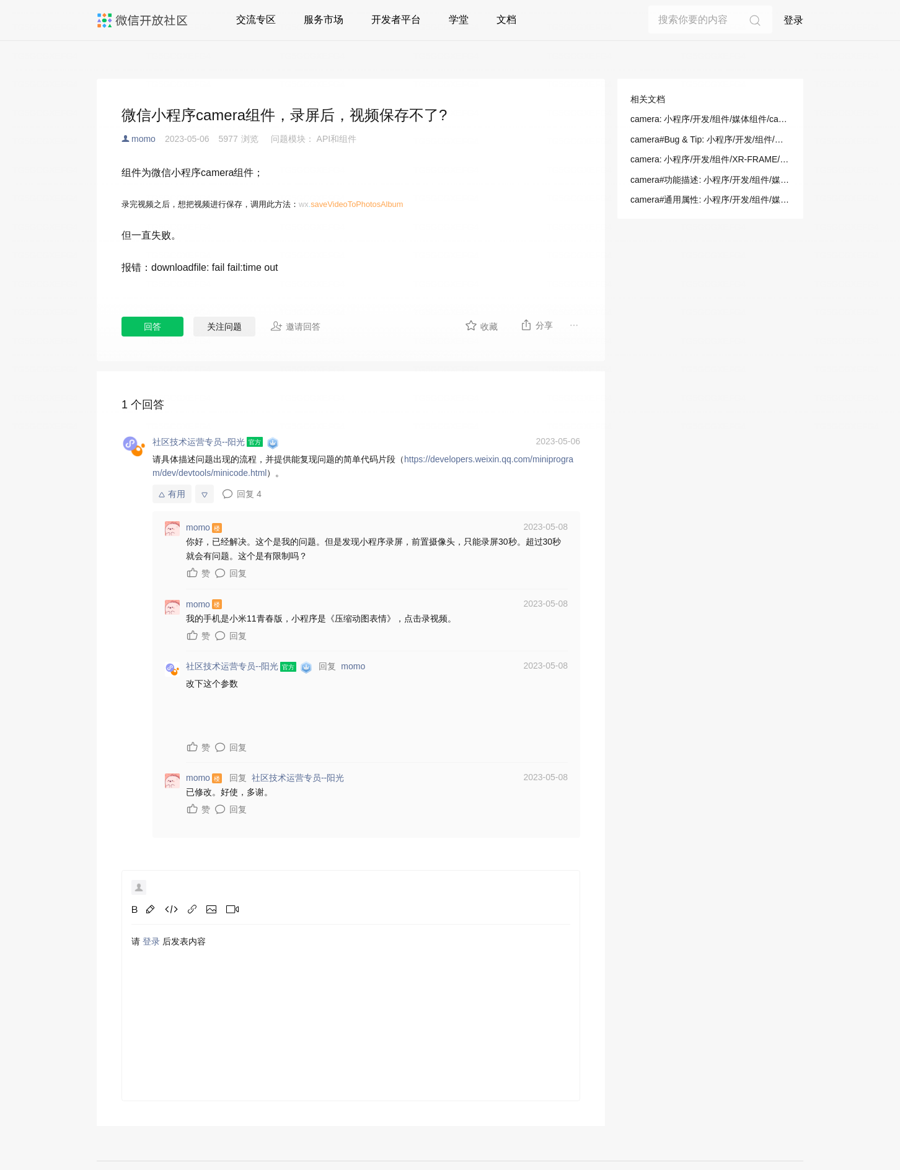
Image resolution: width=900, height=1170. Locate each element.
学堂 (459, 19)
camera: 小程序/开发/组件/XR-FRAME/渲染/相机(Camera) (710, 159)
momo (143, 139)
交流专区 (256, 19)
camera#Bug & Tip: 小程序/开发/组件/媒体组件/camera (710, 139)
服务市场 (323, 19)
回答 (152, 327)
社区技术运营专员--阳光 (298, 778)
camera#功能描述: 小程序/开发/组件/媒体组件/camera (710, 180)
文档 (506, 19)
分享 (536, 325)
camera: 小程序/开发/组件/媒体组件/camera (710, 119)
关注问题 (224, 327)
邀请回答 (295, 326)
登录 (793, 20)
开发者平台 (396, 19)
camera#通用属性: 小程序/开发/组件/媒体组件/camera (710, 200)
